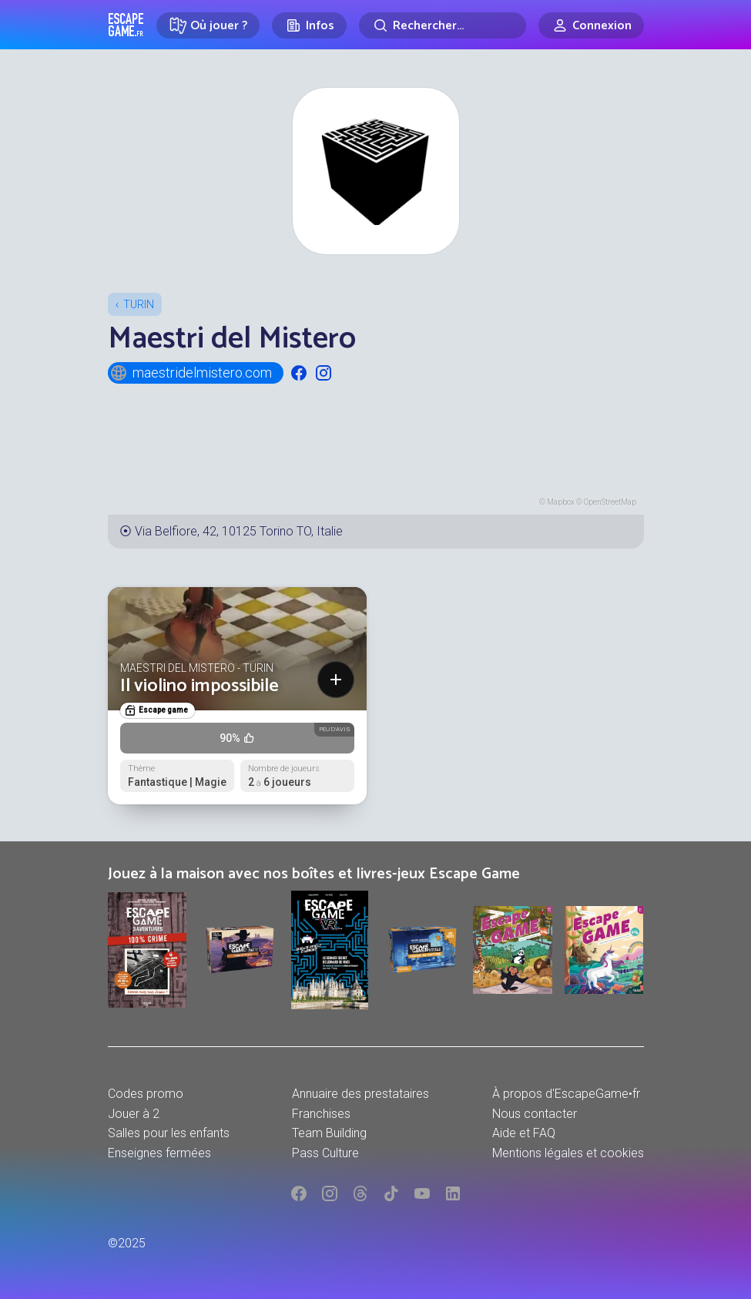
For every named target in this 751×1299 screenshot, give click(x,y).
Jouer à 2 (133, 1113)
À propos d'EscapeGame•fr (566, 1093)
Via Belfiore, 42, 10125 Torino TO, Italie (239, 531)
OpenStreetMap (610, 502)
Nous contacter (534, 1113)
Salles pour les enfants (169, 1133)
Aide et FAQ (523, 1133)
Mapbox (561, 502)
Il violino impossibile (199, 686)
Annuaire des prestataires (360, 1093)
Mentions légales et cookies (568, 1153)
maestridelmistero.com (190, 373)
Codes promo (145, 1093)
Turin (138, 304)
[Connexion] (591, 25)
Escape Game (126, 24)
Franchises (321, 1113)
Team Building (329, 1133)
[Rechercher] (442, 25)
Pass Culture (325, 1153)
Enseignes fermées (159, 1153)
